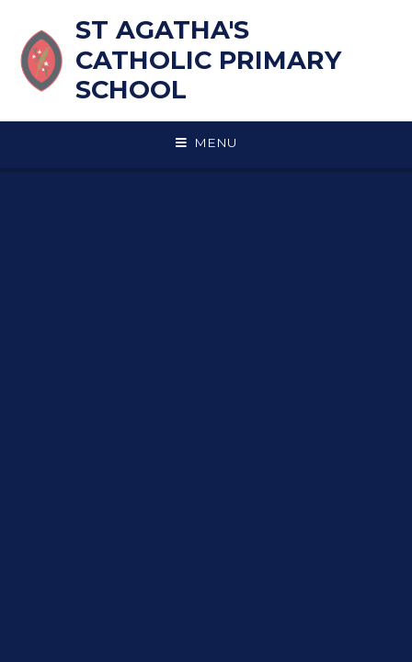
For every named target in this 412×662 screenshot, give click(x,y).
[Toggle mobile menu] (206, 143)
